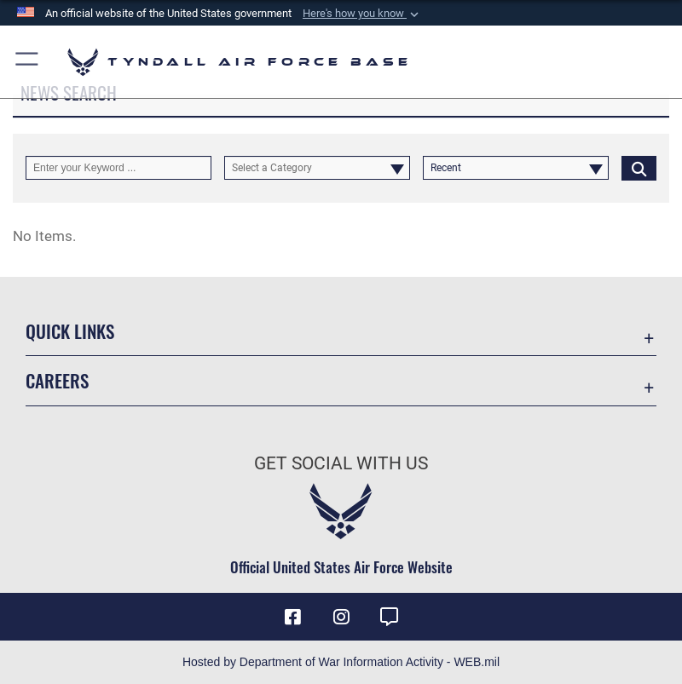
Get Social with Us (341, 463)
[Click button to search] (638, 168)
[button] (362, 13)
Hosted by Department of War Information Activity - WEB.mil (341, 662)
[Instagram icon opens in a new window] (341, 616)
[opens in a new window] (389, 616)
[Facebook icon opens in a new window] (293, 616)
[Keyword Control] (118, 168)
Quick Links (70, 331)
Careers (57, 380)
